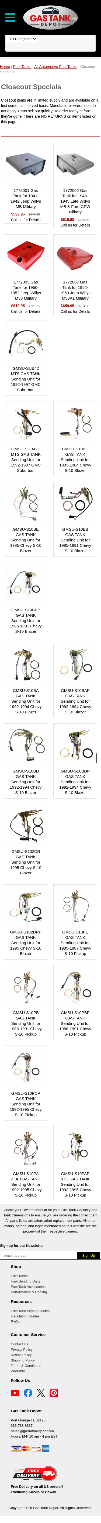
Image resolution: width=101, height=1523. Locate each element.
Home (5, 66)
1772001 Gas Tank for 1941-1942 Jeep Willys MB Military (26, 198)
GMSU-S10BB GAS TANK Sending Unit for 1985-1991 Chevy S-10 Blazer (75, 540)
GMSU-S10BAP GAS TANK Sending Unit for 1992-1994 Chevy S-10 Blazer (75, 701)
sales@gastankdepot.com (32, 1431)
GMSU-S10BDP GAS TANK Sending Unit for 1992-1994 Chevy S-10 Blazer (75, 782)
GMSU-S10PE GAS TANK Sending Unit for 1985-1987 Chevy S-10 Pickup (75, 943)
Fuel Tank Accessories (28, 1287)
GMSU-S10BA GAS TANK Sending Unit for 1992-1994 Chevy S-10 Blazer (25, 701)
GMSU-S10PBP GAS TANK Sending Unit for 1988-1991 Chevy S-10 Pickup (75, 1023)
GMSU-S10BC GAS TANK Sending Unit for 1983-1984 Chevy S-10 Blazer (75, 460)
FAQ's (15, 1322)
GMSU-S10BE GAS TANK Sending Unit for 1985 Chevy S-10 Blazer (25, 540)
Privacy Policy (22, 1350)
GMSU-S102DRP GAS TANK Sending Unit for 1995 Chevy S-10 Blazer (25, 943)
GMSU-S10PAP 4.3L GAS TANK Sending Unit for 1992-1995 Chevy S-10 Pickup (75, 1184)
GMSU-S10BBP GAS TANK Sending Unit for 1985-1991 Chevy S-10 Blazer (25, 621)
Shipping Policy (23, 1360)
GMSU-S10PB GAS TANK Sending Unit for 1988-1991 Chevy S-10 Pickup (25, 1023)
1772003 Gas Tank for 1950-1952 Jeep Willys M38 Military (26, 290)
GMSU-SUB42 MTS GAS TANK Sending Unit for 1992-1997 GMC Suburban (26, 379)
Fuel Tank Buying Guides (30, 1311)
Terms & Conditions (26, 1366)
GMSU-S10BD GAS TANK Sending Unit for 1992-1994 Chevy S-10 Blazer (25, 782)
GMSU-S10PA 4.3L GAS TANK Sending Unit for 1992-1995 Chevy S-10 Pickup (25, 1184)
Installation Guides (25, 1316)
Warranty (18, 1371)
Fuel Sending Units (25, 1281)
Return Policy (21, 1355)
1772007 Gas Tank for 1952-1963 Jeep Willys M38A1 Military (75, 290)
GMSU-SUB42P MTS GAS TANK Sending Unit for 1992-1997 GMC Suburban (26, 460)
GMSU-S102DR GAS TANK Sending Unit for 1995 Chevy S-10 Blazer (25, 862)
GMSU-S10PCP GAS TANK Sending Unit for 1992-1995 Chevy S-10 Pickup (25, 1104)
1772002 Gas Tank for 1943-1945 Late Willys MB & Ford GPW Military (75, 201)
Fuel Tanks (19, 1276)
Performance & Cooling (29, 1292)
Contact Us (19, 1344)
